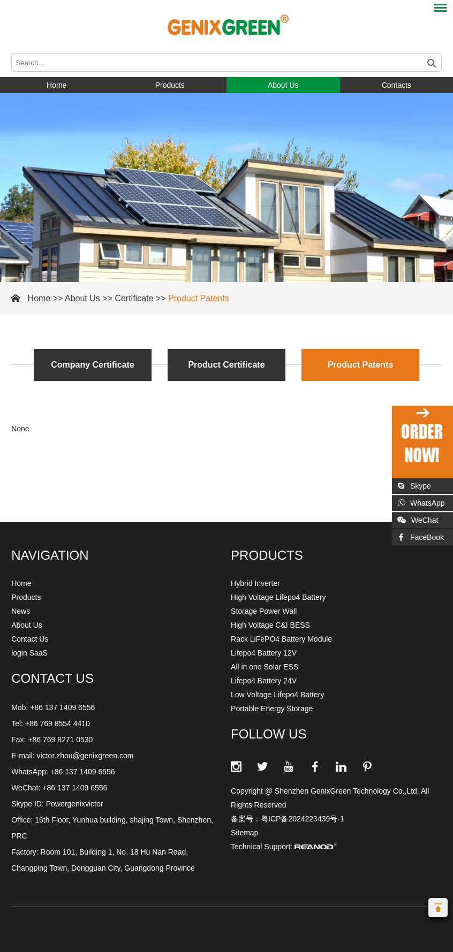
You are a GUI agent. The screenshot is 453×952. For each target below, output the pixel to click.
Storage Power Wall (264, 611)
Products (170, 85)
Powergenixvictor (74, 803)
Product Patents (198, 298)
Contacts (396, 85)
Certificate (134, 298)
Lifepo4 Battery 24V (264, 680)
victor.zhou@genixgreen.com (85, 755)
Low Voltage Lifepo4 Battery (277, 694)
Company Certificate (92, 364)
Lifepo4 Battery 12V (264, 653)
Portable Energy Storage (272, 708)
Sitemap (244, 832)
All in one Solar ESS (264, 666)
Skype (414, 486)
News (20, 611)
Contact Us (29, 639)
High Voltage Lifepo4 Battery (278, 597)
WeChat (417, 520)
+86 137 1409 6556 (82, 771)
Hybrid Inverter (255, 583)
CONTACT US (52, 678)
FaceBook (420, 537)
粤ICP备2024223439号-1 (302, 818)
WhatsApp (421, 503)
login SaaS (29, 653)
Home (56, 85)
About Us (283, 85)
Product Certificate (226, 364)
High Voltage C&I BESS (270, 625)
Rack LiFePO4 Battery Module (281, 639)
